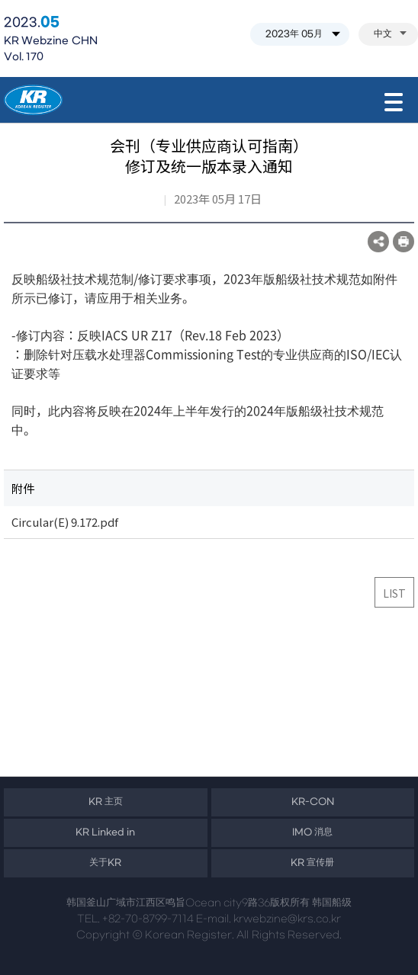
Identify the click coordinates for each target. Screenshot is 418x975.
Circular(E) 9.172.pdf (64, 522)
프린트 (403, 241)
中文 (390, 34)
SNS (378, 241)
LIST (394, 593)
